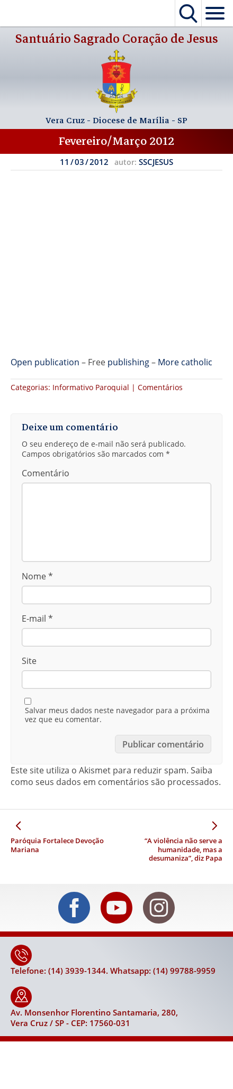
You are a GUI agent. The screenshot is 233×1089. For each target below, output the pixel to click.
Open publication (45, 362)
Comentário (45, 473)
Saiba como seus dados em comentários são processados (115, 776)
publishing (128, 362)
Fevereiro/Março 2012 (116, 141)
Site (29, 661)
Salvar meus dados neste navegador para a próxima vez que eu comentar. (117, 715)
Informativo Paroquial (90, 387)
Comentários (160, 387)
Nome (37, 576)
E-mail (37, 618)
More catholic (185, 362)
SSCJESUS (156, 161)
